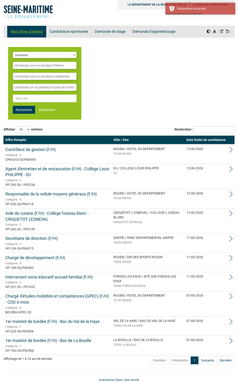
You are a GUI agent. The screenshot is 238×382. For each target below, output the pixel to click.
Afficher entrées (23, 129)
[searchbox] (44, 65)
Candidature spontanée (69, 31)
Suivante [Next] (207, 360)
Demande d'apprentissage (153, 31)
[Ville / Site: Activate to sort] (148, 140)
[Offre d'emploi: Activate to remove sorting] (57, 140)
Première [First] (159, 360)
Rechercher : (184, 129)
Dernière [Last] (225, 360)
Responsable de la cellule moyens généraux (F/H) (51, 193)
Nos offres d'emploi (27, 31)
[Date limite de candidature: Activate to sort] (206, 140)
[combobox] (45, 55)
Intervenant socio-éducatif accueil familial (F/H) (49, 277)
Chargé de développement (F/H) (35, 257)
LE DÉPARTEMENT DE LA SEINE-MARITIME (157, 4)
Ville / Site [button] (121, 140)
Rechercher (24, 110)
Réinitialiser (47, 110)
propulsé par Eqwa (111, 380)
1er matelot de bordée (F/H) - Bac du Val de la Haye (52, 321)
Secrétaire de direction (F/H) (31, 238)
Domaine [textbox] (21, 55)
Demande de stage (110, 31)
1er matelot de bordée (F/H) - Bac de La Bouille (48, 340)
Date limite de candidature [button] (206, 140)
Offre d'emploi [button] (15, 140)
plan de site (132, 380)
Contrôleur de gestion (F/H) (30, 149)
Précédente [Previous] (180, 360)
